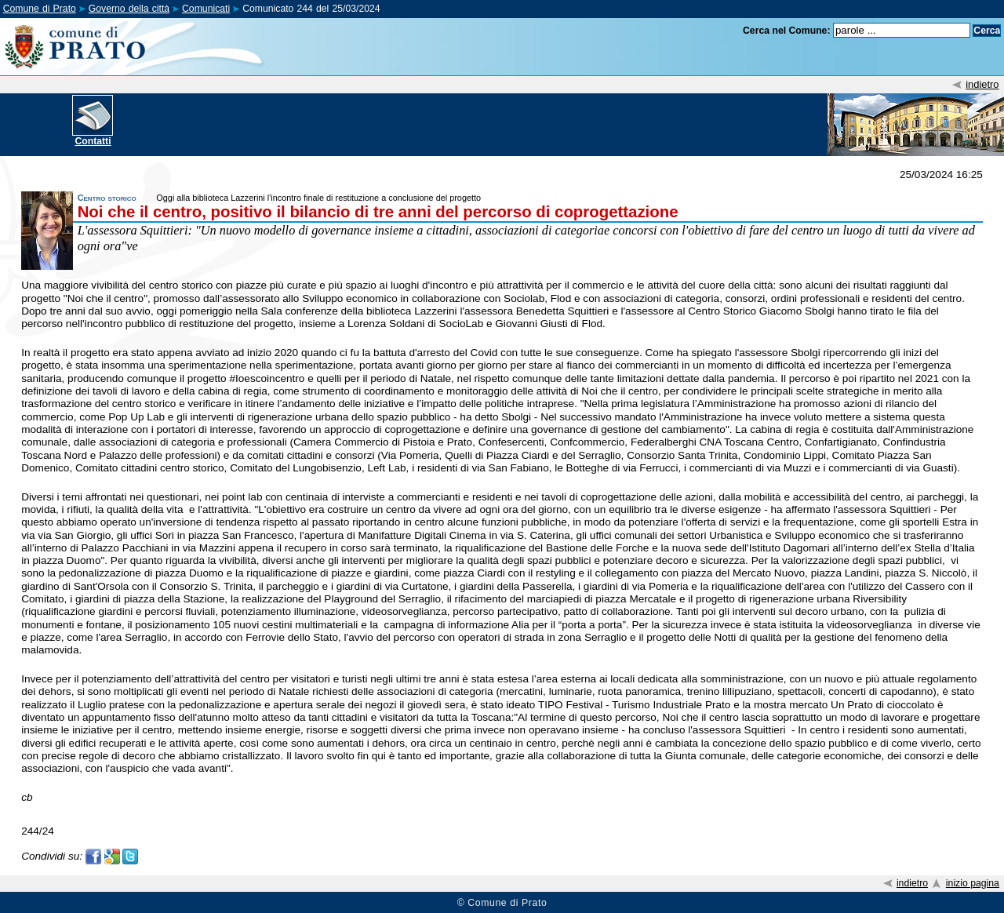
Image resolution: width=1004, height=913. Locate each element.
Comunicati (206, 8)
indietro (982, 84)
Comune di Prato (39, 8)
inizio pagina (972, 883)
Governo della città (129, 8)
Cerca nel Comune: (787, 30)
